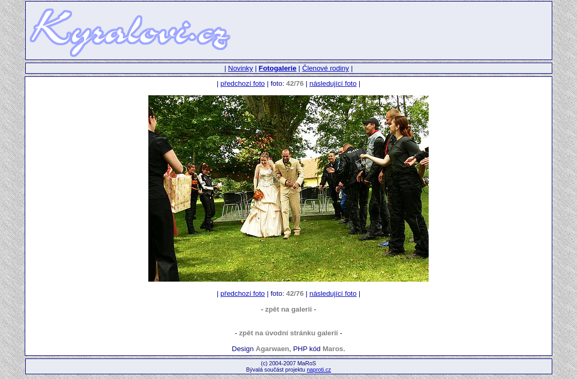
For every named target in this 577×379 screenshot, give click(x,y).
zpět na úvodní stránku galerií (288, 333)
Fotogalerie (278, 68)
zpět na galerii (288, 309)
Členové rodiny (325, 68)
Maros (332, 349)
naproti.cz (319, 369)
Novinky (240, 68)
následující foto (333, 83)
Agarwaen (272, 349)
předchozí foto (242, 83)
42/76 (294, 83)
